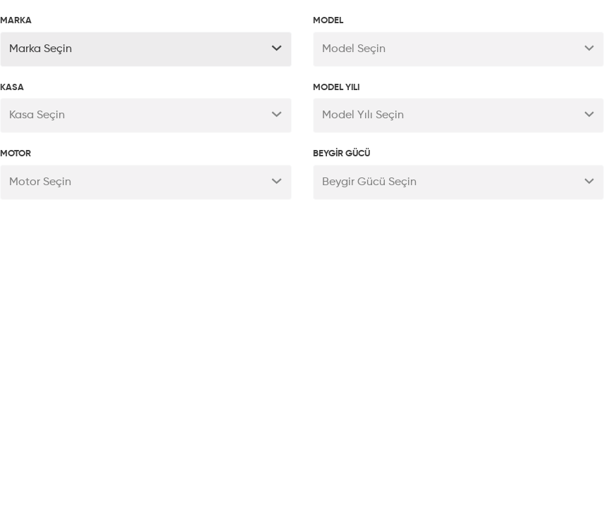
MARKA (16, 20)
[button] (146, 49)
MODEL (328, 20)
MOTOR (15, 153)
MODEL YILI (336, 87)
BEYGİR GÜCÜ (341, 153)
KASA (12, 87)
